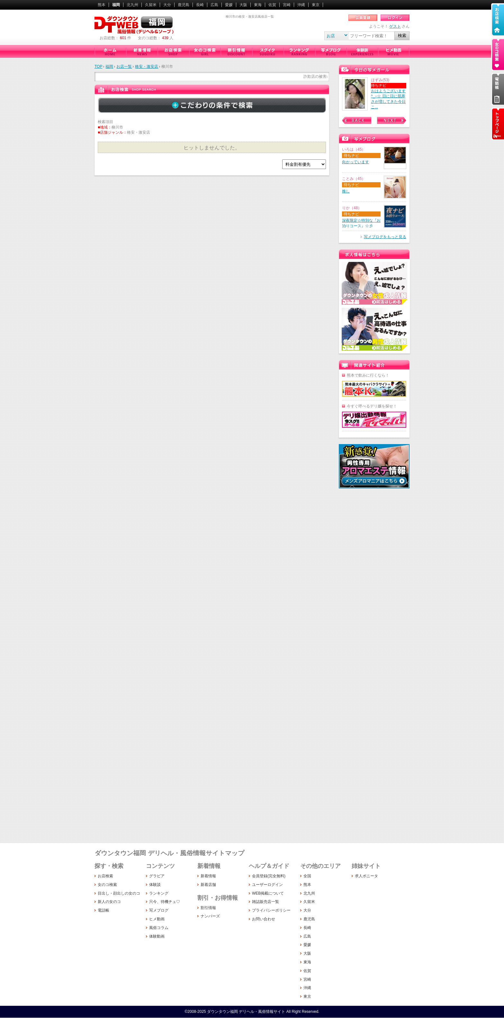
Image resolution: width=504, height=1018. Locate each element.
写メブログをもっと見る (385, 237)
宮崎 (287, 5)
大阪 (243, 5)
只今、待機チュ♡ (268, 51)
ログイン (395, 17)
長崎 (200, 5)
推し (346, 191)
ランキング (299, 51)
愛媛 (229, 5)
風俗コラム (158, 927)
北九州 (132, 5)
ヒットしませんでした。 (212, 147)
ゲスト (395, 26)
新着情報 (142, 51)
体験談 (362, 51)
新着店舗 (208, 884)
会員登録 (362, 17)
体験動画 (157, 936)
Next (391, 120)
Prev (356, 120)
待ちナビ (378, 85)
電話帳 (103, 910)
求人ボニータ (366, 876)
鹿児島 (183, 5)
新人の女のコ (109, 901)
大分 (167, 5)
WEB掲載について (268, 893)
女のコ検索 (205, 51)
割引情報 (236, 51)
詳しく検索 (212, 105)
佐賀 (272, 5)
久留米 (151, 5)
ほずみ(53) (380, 80)
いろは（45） (353, 149)
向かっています (355, 162)
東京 (316, 5)
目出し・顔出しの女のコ (119, 893)
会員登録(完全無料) (268, 876)
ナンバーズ (210, 916)
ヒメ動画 (394, 51)
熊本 (101, 5)
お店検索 (173, 51)
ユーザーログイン (267, 884)
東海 (258, 5)
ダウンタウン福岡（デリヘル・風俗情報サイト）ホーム (110, 51)
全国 (307, 876)
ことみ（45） (353, 178)
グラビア (157, 876)
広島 (214, 5)
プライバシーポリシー (271, 910)
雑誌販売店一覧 (265, 901)
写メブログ (330, 51)
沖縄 (301, 5)
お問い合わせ (263, 919)
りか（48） (352, 208)
